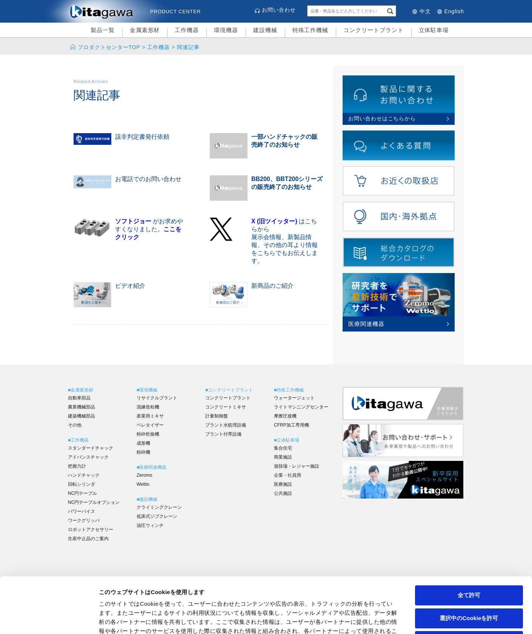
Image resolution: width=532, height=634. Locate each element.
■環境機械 (147, 390)
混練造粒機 (148, 407)
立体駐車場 (434, 30)
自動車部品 (79, 398)
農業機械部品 (81, 407)
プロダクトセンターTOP (109, 47)
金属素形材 (145, 30)
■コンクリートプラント (229, 390)
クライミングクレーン (159, 507)
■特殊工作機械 (289, 390)
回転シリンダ (81, 484)
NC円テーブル (82, 493)
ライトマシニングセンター (301, 407)
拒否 (469, 585)
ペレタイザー (150, 425)
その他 (74, 425)
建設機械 (265, 30)
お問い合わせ (279, 10)
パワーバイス (81, 511)
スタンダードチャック (90, 448)
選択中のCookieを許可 (469, 562)
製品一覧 (103, 30)
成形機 (143, 443)
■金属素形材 (80, 390)
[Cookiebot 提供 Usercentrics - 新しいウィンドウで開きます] (49, 619)
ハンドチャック (84, 475)
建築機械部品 (81, 416)
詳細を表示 (364, 619)
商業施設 (283, 457)
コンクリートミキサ (225, 407)
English (454, 11)
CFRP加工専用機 (291, 425)
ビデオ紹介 (130, 285)
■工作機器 (78, 440)
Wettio (143, 484)
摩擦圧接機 (285, 416)
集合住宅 (283, 448)
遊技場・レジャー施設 (296, 466)
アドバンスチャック (88, 457)
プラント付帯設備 (223, 434)
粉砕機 (143, 452)
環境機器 (226, 30)
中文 (425, 11)
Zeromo (144, 475)
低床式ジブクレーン (157, 516)
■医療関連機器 (151, 467)
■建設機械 (147, 499)
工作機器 (187, 30)
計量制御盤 (216, 416)
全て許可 (469, 539)
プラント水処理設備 (225, 425)
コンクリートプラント (373, 30)
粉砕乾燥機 (148, 434)
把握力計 (77, 466)
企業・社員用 (287, 475)
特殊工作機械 (310, 30)
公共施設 (283, 493)
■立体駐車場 (286, 440)
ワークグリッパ (84, 520)
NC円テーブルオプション (94, 502)
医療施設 (283, 484)
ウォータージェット (294, 398)
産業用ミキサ (150, 416)
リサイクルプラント (157, 398)
